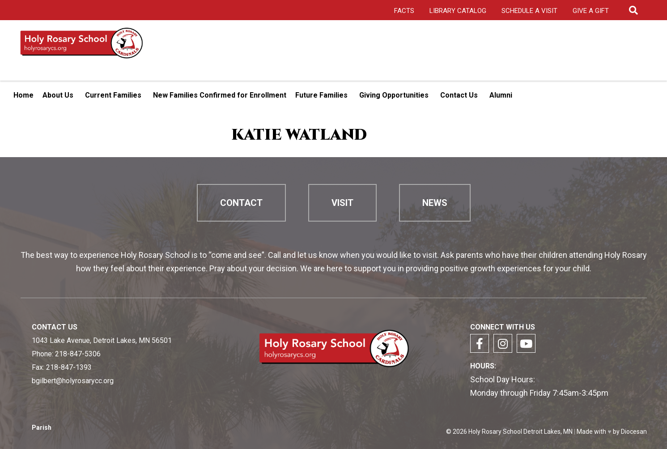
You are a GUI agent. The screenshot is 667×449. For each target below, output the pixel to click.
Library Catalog (457, 11)
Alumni (500, 95)
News (434, 202)
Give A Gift (591, 11)
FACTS (404, 11)
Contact (241, 202)
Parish (41, 427)
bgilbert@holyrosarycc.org (73, 380)
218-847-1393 (69, 367)
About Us (57, 95)
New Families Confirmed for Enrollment (219, 95)
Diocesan (634, 431)
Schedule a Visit (529, 11)
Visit (342, 202)
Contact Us (459, 95)
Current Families (113, 95)
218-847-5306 (78, 354)
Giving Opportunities (394, 95)
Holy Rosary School (495, 431)
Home (23, 95)
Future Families (321, 95)
